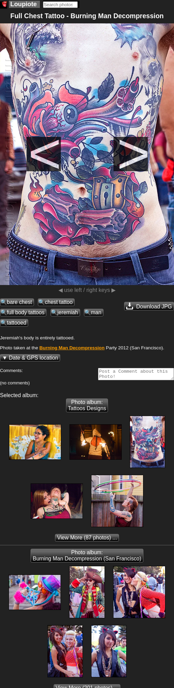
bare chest (19, 302)
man (96, 312)
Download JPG (149, 306)
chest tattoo (59, 302)
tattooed (16, 323)
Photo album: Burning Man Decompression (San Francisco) (87, 558)
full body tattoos (25, 312)
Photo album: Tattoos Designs (87, 407)
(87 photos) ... (87, 540)
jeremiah (67, 312)
